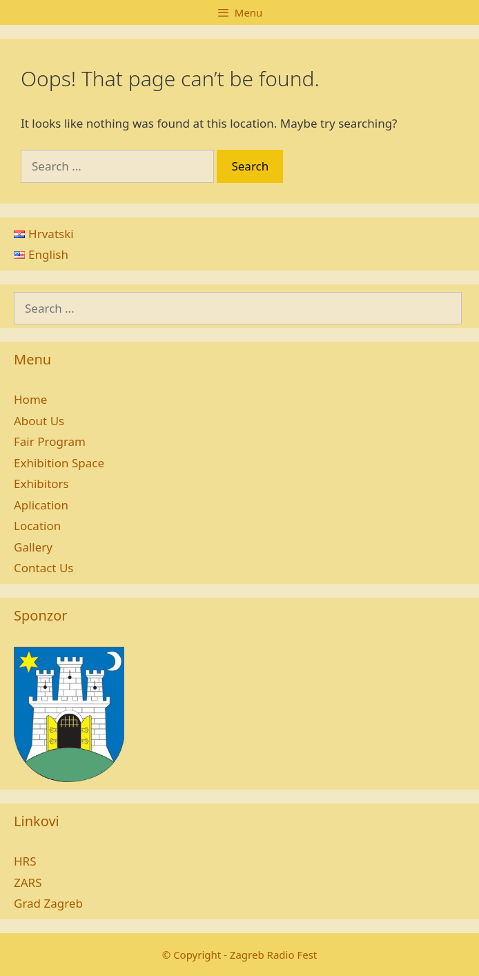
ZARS (28, 882)
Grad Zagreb (48, 903)
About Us (39, 421)
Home (30, 399)
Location (37, 526)
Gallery (33, 547)
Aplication (41, 505)
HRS (25, 861)
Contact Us (44, 568)
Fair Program (50, 441)
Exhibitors (41, 483)
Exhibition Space (59, 463)
